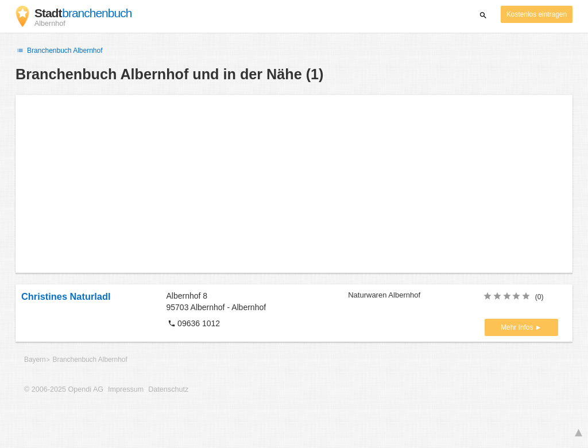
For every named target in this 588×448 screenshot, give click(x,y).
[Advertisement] (294, 183)
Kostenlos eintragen (536, 14)
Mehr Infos (518, 327)
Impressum (126, 389)
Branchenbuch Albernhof (59, 51)
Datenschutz (168, 389)
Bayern (35, 360)
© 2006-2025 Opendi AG (63, 389)
